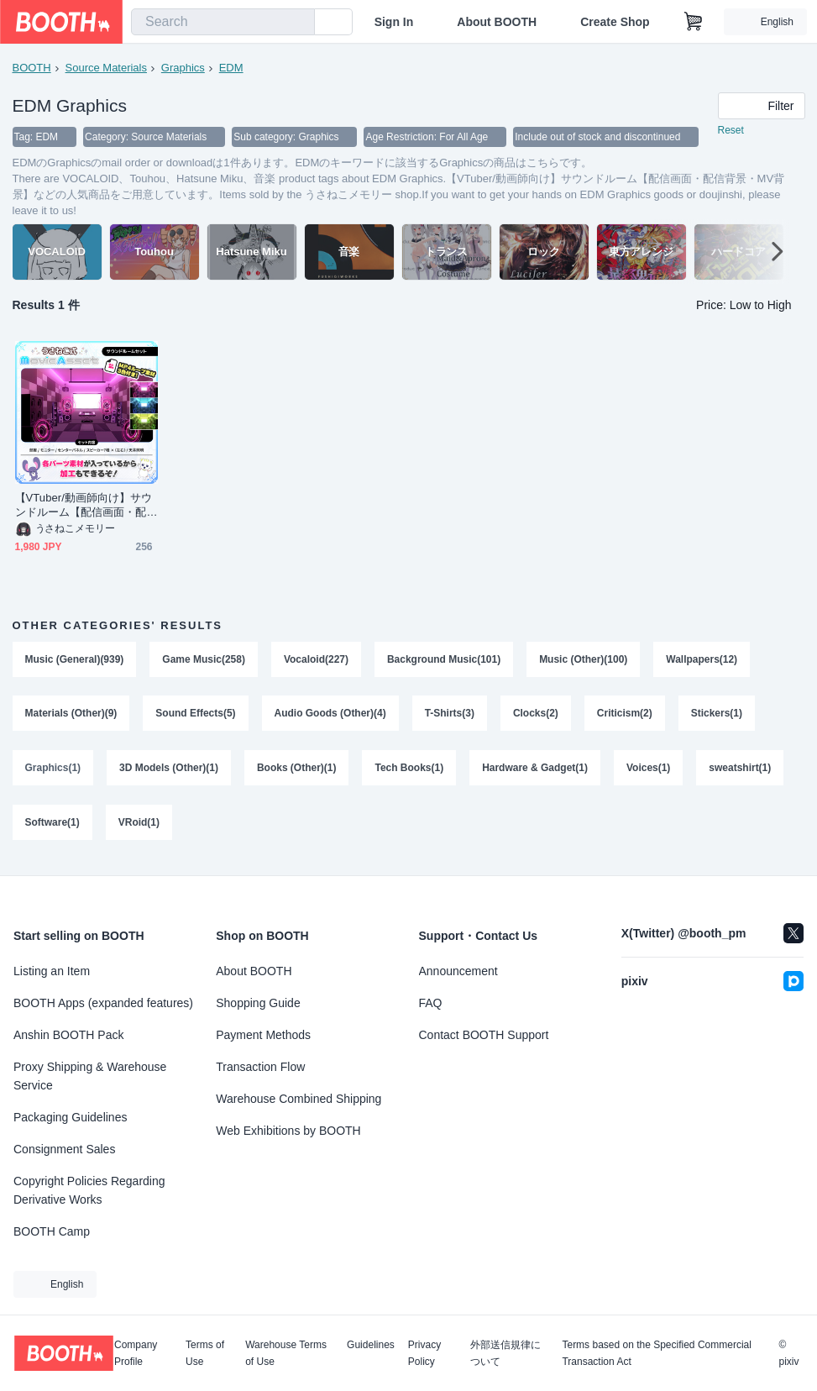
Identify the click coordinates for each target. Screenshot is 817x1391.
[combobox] (223, 21)
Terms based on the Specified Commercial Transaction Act (656, 1353)
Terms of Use (205, 1353)
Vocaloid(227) (316, 660)
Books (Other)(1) (297, 771)
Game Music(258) (204, 660)
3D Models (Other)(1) (168, 771)
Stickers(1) (717, 716)
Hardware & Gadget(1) (536, 771)
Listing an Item (51, 971)
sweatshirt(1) (741, 771)
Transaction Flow (260, 1066)
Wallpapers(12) (702, 660)
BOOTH (32, 67)
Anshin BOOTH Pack (68, 1035)
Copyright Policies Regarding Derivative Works (89, 1190)
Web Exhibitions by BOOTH (288, 1130)
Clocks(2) (536, 716)
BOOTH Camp (51, 1231)
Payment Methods (263, 1035)
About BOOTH (497, 22)
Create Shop (614, 22)
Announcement (458, 971)
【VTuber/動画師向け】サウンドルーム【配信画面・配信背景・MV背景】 (84, 506)
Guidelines (371, 1345)
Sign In (394, 22)
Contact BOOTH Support (484, 1035)
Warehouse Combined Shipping (298, 1098)
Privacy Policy (424, 1353)
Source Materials (106, 67)
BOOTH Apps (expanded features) (103, 1003)
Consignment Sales (64, 1149)
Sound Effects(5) (196, 716)
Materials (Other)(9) (71, 716)
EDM (231, 67)
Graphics (183, 67)
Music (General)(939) (74, 660)
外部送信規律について (505, 1353)
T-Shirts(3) (449, 716)
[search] (298, 22)
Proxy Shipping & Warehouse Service (89, 1076)
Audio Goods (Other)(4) (330, 716)
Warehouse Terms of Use (286, 1353)
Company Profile (135, 1353)
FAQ (431, 1003)
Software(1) (52, 826)
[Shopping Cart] (693, 22)
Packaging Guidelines (70, 1117)
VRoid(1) (139, 826)
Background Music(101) (443, 660)
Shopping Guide (258, 1003)
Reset (731, 131)
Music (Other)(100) (584, 660)
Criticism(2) (625, 716)
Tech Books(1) (409, 771)
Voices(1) (649, 771)
